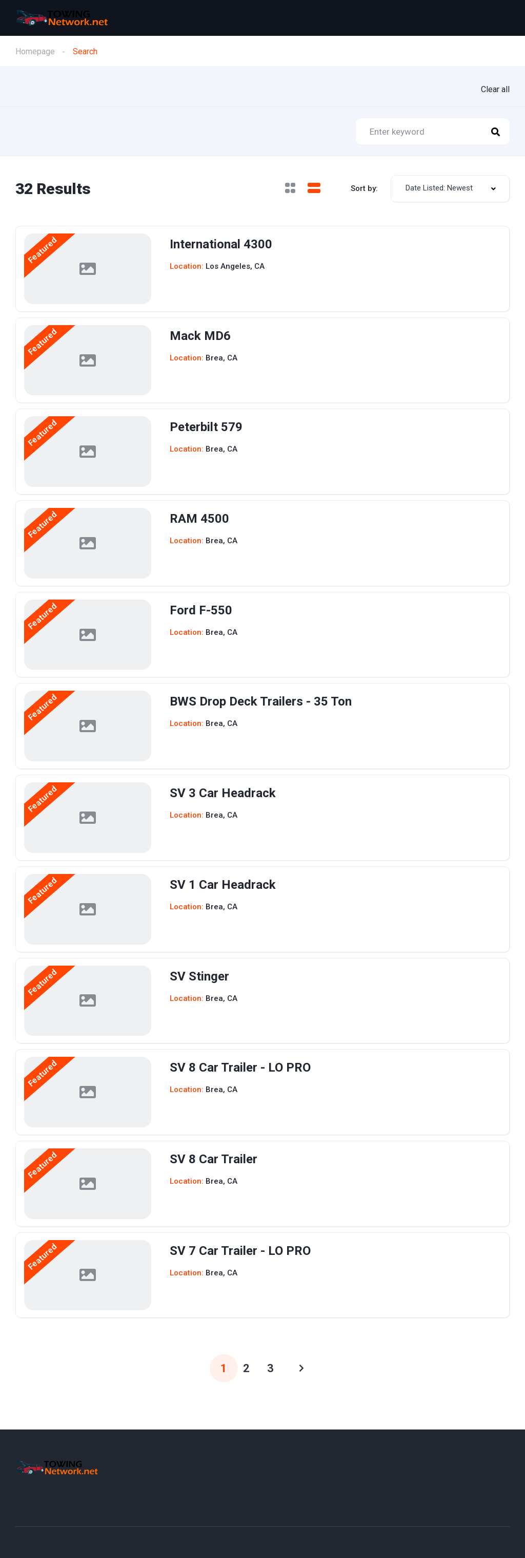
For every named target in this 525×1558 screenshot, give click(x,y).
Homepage (35, 51)
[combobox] (450, 188)
